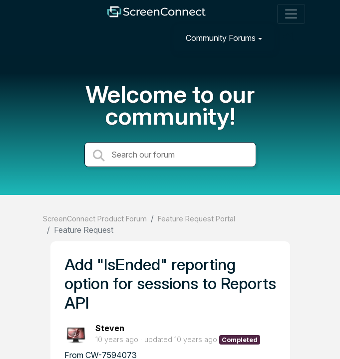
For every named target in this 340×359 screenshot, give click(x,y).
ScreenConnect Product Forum (95, 218)
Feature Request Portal (196, 218)
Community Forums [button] (221, 38)
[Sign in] (289, 37)
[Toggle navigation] (291, 14)
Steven (109, 328)
